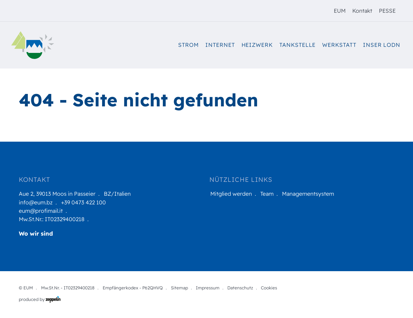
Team (267, 193)
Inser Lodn (381, 44)
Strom (188, 44)
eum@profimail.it (41, 210)
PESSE (387, 10)
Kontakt (362, 10)
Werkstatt (339, 44)
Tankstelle (297, 44)
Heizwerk (257, 44)
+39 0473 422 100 (83, 202)
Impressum (208, 288)
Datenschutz (240, 288)
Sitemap (179, 288)
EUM (340, 10)
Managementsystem (308, 193)
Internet (220, 44)
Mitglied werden (231, 193)
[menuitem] (340, 11)
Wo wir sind (36, 233)
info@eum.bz (36, 202)
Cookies (269, 288)
